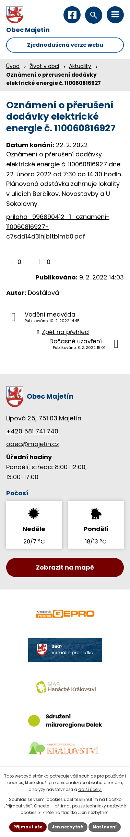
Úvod (13, 66)
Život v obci (44, 66)
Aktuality (80, 66)
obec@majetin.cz (32, 444)
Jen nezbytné (67, 827)
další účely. (90, 789)
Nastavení (105, 827)
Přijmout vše (28, 827)
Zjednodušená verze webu (65, 45)
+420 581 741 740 (32, 431)
